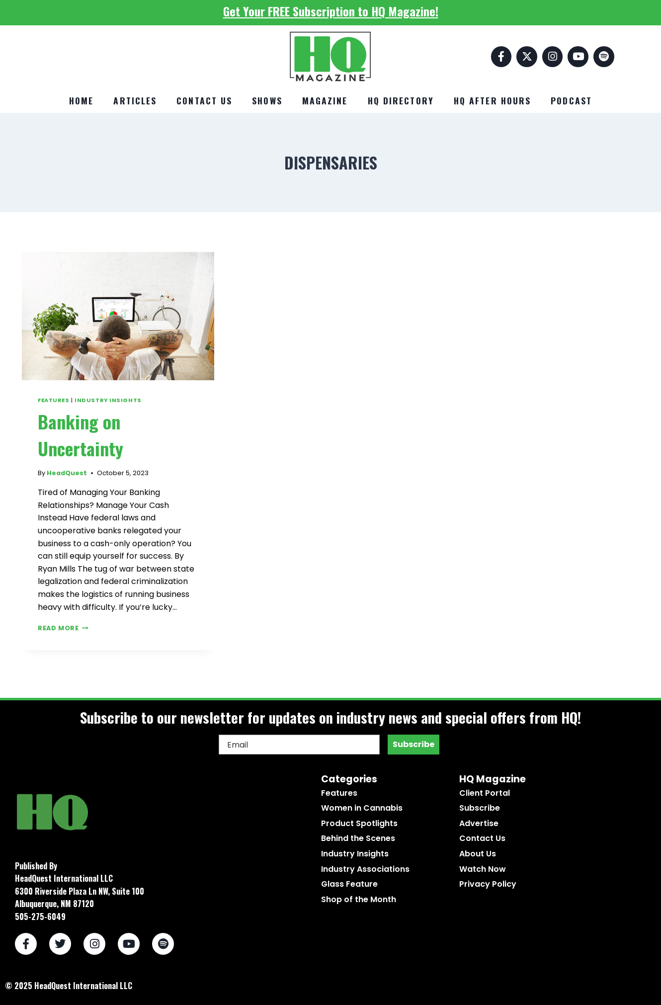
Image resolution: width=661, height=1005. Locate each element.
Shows (267, 100)
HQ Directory (401, 100)
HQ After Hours (492, 100)
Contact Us (204, 100)
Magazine (325, 100)
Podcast (571, 100)
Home (81, 100)
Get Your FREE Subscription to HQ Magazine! (330, 11)
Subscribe (413, 744)
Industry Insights (108, 400)
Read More (63, 628)
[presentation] (118, 316)
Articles (135, 100)
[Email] (299, 744)
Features (53, 400)
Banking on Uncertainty (80, 434)
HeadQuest (67, 473)
